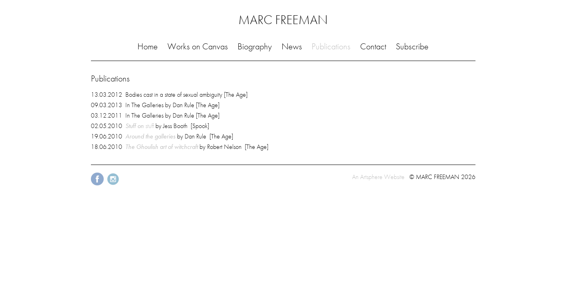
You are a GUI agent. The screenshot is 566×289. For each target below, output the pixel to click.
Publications (331, 46)
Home (147, 46)
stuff (139, 126)
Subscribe (412, 46)
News (292, 46)
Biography (255, 46)
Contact (373, 46)
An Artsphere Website (378, 177)
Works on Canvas (197, 46)
